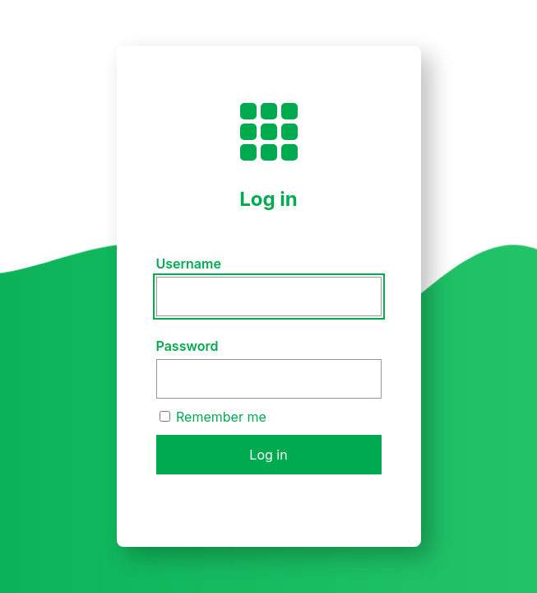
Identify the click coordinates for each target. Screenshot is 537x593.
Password (187, 346)
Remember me (213, 417)
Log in (268, 454)
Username (188, 263)
